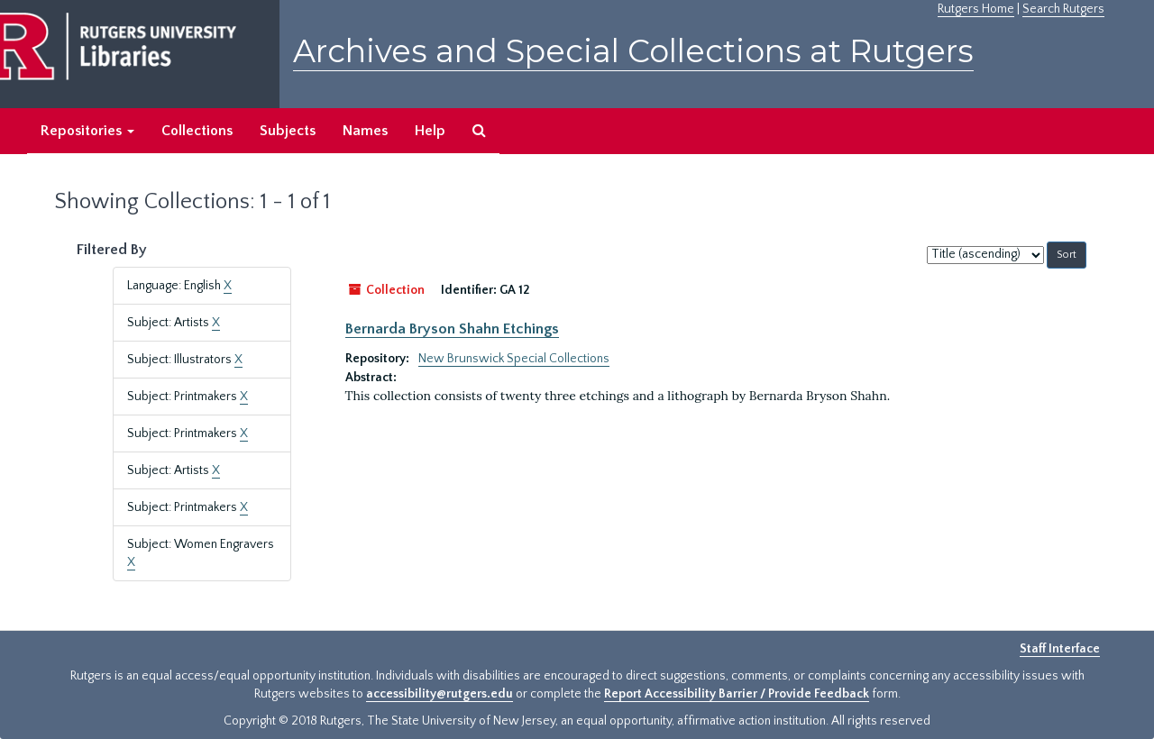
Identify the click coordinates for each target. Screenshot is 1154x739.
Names (365, 131)
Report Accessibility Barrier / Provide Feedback (736, 694)
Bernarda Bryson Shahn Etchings (452, 329)
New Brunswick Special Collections (513, 358)
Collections (197, 131)
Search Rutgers (1063, 9)
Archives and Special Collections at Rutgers (633, 51)
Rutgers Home (976, 9)
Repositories (87, 131)
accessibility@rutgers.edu (439, 694)
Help (430, 131)
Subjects (288, 131)
